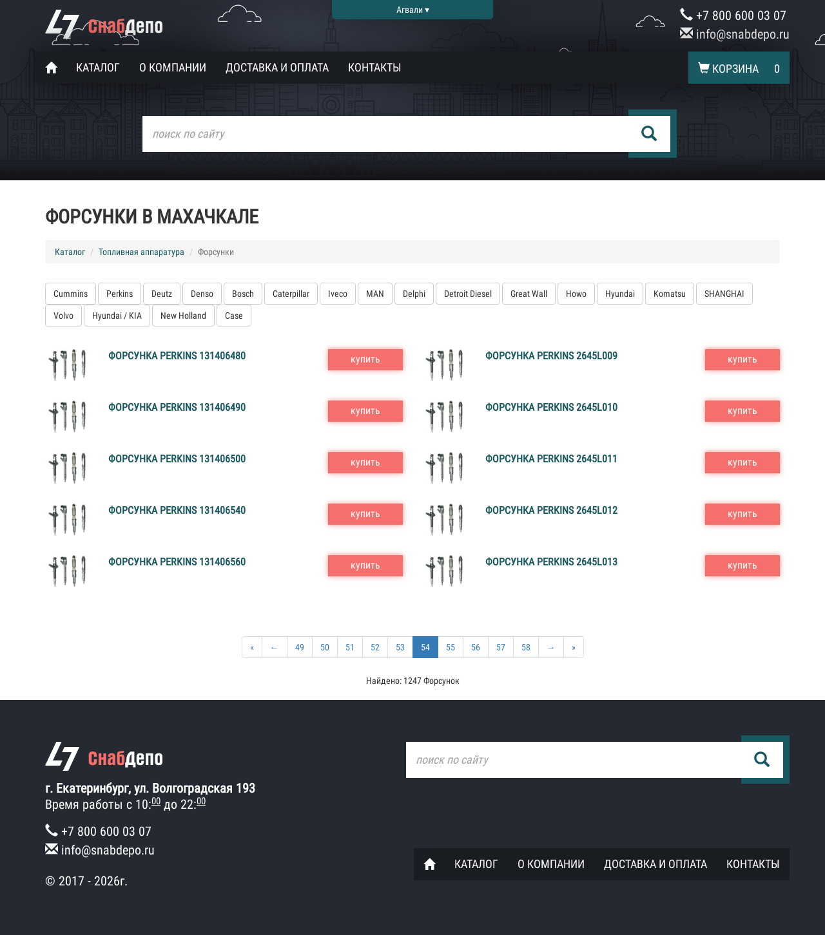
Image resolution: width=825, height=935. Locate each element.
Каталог (98, 67)
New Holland (183, 315)
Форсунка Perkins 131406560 (177, 562)
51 (349, 647)
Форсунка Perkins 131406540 (177, 510)
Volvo (63, 315)
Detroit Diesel (468, 293)
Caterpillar (291, 293)
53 (400, 647)
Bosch (243, 293)
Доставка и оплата (277, 67)
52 (375, 647)
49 (299, 647)
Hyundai (620, 293)
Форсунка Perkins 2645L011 (551, 459)
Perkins (119, 293)
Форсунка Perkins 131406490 (177, 407)
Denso (202, 293)
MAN (375, 293)
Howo (576, 293)
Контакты (375, 67)
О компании (172, 67)
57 (500, 647)
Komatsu (670, 293)
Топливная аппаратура (141, 252)
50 (324, 647)
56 (475, 647)
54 (425, 647)
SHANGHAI (724, 293)
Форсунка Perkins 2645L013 (551, 562)
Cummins (70, 293)
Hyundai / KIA (117, 315)
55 (450, 647)
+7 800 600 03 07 (733, 15)
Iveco (337, 293)
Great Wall (528, 293)
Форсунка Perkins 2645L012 (551, 510)
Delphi (414, 293)
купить (365, 359)
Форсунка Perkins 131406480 (177, 356)
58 (525, 647)
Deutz (161, 293)
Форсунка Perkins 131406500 (177, 459)
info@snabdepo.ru (735, 34)
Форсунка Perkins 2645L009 (551, 356)
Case (234, 315)
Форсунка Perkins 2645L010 (551, 407)
